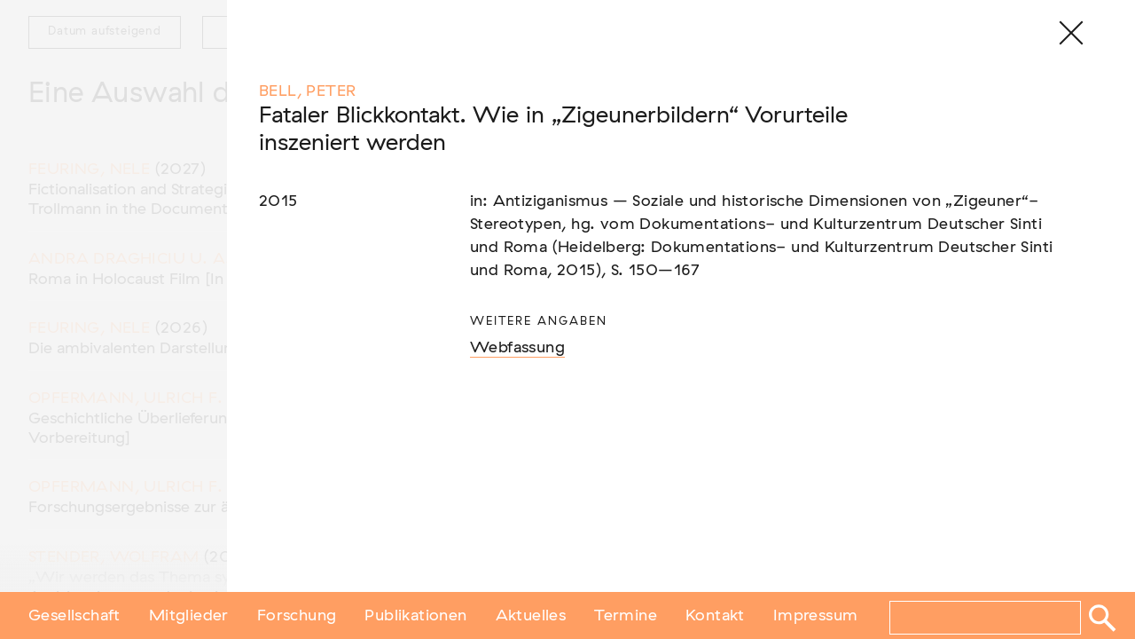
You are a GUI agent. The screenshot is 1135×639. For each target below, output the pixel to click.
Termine (625, 615)
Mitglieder (189, 615)
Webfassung (517, 348)
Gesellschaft (74, 615)
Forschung (297, 615)
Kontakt (715, 615)
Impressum (815, 615)
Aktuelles (531, 615)
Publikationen (415, 615)
